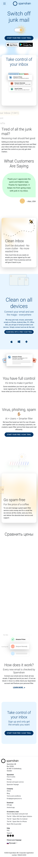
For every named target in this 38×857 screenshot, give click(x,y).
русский (11, 843)
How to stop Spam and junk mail (17, 814)
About (9, 791)
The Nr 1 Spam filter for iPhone (17, 821)
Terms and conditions (14, 796)
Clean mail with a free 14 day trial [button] (19, 332)
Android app (11, 807)
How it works (11, 777)
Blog (8, 793)
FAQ (8, 830)
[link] (19, 687)
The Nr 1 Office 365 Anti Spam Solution (19, 816)
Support (9, 833)
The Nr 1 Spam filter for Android (17, 819)
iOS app (9, 805)
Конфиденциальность (14, 798)
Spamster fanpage (13, 784)
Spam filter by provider (14, 824)
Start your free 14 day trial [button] (19, 38)
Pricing (9, 779)
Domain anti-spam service (15, 782)
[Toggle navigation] (4, 4)
